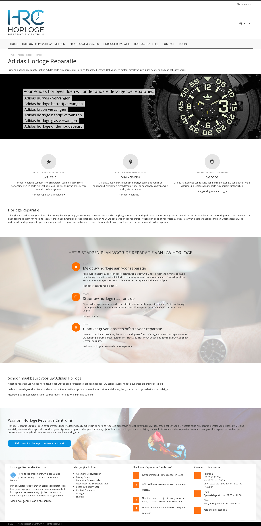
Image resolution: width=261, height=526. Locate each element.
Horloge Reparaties (129, 194)
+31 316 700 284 (212, 477)
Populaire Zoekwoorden (88, 480)
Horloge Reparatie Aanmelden (98, 285)
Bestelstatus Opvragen (88, 486)
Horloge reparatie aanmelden (47, 194)
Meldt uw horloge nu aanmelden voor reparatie (107, 346)
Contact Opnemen (85, 490)
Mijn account (245, 23)
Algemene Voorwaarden (88, 473)
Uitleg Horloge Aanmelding (211, 191)
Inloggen (80, 493)
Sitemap (80, 496)
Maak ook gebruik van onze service (31, 501)
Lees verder (89, 316)
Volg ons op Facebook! (215, 509)
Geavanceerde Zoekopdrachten (92, 483)
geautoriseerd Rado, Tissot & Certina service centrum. (165, 500)
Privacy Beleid (83, 477)
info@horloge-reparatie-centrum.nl (222, 503)
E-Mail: (207, 500)
